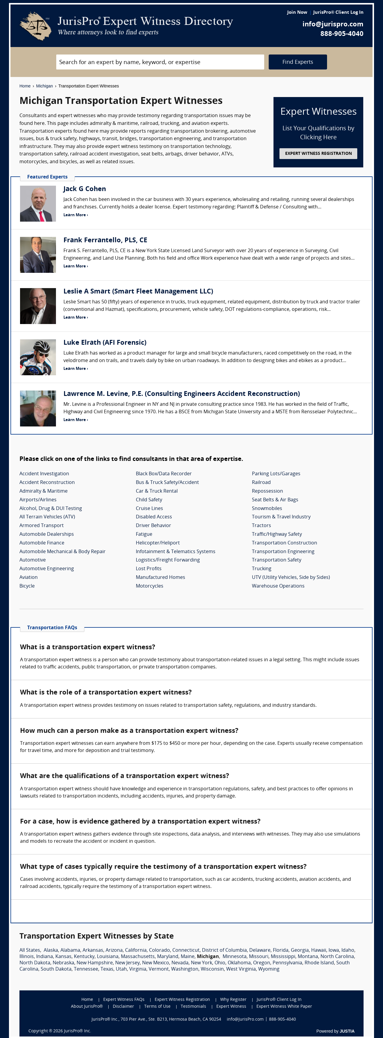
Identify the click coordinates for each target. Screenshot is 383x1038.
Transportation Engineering (283, 552)
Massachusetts (138, 956)
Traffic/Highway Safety (277, 534)
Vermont (159, 969)
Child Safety (149, 500)
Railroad (261, 482)
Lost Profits (149, 569)
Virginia (137, 969)
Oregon (261, 963)
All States (29, 950)
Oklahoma (239, 963)
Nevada (180, 963)
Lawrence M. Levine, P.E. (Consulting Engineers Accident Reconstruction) (181, 394)
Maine (187, 956)
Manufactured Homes (160, 577)
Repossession (267, 491)
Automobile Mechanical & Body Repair (62, 552)
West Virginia (241, 969)
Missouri (258, 956)
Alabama (70, 950)
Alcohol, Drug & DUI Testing (50, 508)
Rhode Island (319, 963)
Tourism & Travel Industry (281, 517)
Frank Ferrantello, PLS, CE (105, 240)
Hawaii (318, 950)
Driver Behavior (153, 525)
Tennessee (86, 969)
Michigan (44, 86)
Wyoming (268, 969)
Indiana (44, 956)
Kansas (63, 956)
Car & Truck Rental (157, 491)
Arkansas (93, 950)
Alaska (51, 950)
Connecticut (186, 950)
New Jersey (127, 963)
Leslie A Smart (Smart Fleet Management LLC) (138, 291)
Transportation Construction (284, 543)
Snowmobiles (267, 508)
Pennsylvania (287, 963)
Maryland (167, 956)
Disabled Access (154, 517)
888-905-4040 (342, 34)
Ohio (220, 963)
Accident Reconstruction (47, 482)
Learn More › (75, 215)
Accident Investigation (44, 474)
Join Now (297, 12)
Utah (121, 969)
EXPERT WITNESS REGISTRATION (318, 154)
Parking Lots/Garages (276, 474)
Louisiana (107, 956)
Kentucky (84, 956)
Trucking (261, 569)
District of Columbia (224, 950)
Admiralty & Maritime (43, 491)
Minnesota (235, 956)
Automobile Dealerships (46, 534)
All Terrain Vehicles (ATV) (47, 517)
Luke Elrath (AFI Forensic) (104, 343)
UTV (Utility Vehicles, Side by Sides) (291, 577)
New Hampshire (95, 963)
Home (25, 86)
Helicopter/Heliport (158, 543)
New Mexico (155, 963)
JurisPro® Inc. (77, 1031)
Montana (308, 956)
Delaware (259, 950)
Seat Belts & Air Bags (275, 500)
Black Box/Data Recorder (164, 474)
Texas (107, 969)
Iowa (334, 950)
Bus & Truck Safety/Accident (167, 482)
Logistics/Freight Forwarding (168, 560)
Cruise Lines (149, 508)
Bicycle (27, 586)
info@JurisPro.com (245, 1019)
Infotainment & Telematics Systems (175, 552)
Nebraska (63, 963)
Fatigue (144, 534)
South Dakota (56, 969)
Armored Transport (41, 525)
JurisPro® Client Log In (338, 12)
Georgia (300, 950)
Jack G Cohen (84, 189)
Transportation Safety (276, 560)
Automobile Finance (41, 543)
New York (201, 963)
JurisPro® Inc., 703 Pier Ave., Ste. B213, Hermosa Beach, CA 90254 (156, 1019)
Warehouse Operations (278, 586)
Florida (280, 950)
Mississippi (283, 956)
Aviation (28, 577)
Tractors (261, 525)
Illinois (26, 956)
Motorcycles (149, 586)
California (136, 950)
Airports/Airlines (38, 500)
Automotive (32, 560)
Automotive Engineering (46, 569)
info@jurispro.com (333, 24)
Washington (184, 969)
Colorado (159, 950)
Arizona (114, 950)
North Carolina (337, 956)
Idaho (347, 950)
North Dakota (34, 963)
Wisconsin (212, 969)
